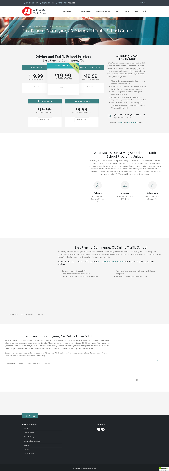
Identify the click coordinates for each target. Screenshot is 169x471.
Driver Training (29, 437)
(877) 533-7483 (61, 3)
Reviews (26, 445)
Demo (21, 363)
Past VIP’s (117, 11)
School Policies (29, 454)
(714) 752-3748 (44, 3)
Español (143, 3)
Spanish (120, 122)
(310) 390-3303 (29, 3)
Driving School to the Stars (32, 441)
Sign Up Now (44, 120)
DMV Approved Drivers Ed (90, 79)
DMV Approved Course (35, 79)
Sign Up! (36, 86)
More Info (90, 86)
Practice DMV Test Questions (82, 112)
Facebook (98, 429)
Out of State (132, 122)
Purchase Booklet (27, 314)
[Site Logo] (27, 11)
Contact (127, 11)
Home (26, 428)
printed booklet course (110, 261)
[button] (145, 11)
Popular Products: (70, 11)
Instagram (103, 429)
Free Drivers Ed (29, 433)
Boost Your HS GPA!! (33, 363)
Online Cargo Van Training (45, 112)
